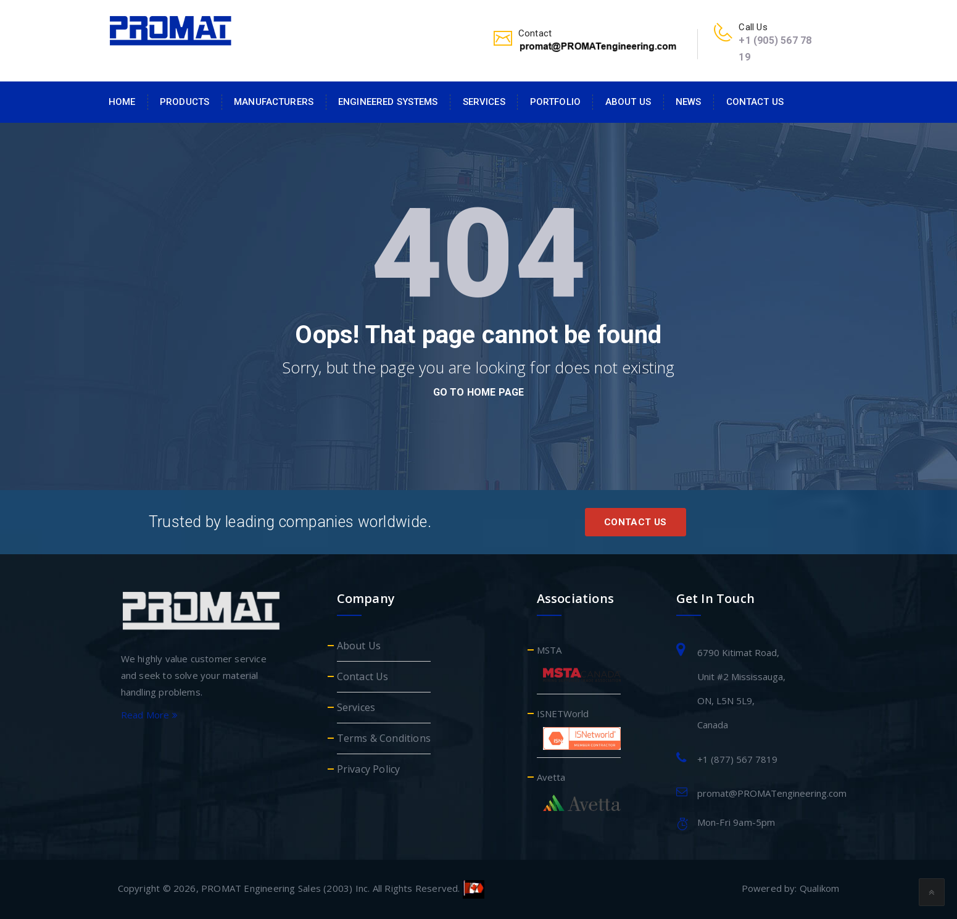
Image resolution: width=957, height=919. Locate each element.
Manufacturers (273, 101)
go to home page (478, 392)
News (689, 101)
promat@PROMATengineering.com (772, 793)
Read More (149, 715)
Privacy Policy (368, 769)
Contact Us (755, 101)
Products (184, 101)
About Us (628, 101)
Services (484, 101)
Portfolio (555, 101)
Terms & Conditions (384, 738)
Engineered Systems (388, 101)
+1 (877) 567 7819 (737, 759)
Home (122, 101)
